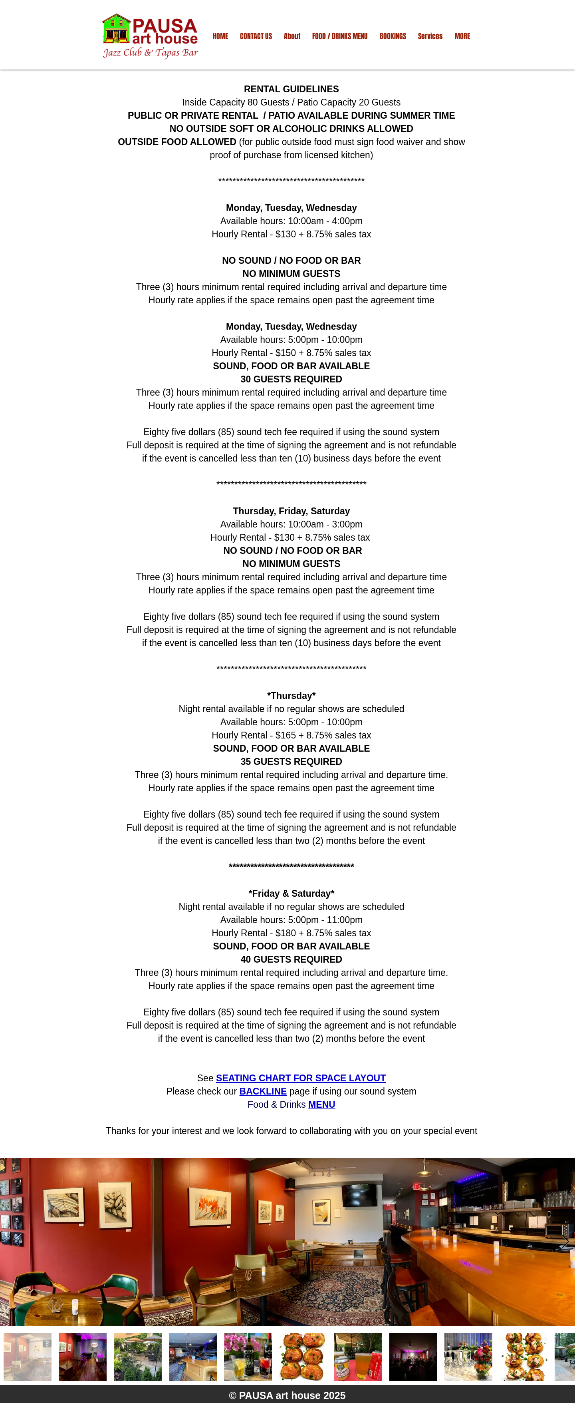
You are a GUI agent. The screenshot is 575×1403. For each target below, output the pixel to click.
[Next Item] (565, 1242)
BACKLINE (263, 1091)
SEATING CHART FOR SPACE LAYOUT (301, 1078)
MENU (321, 1104)
